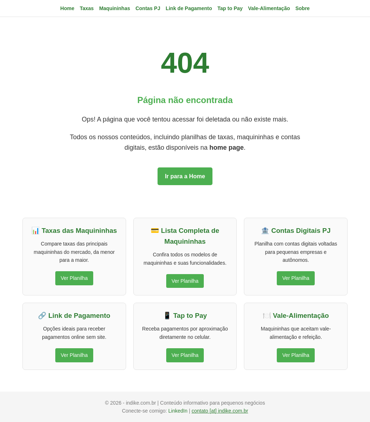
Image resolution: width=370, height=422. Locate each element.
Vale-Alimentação (269, 8)
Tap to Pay (230, 8)
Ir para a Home (185, 176)
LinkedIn (178, 411)
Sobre (302, 8)
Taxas (87, 8)
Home (67, 8)
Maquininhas (114, 8)
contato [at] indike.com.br (220, 411)
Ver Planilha (74, 278)
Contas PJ (147, 8)
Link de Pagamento (188, 8)
